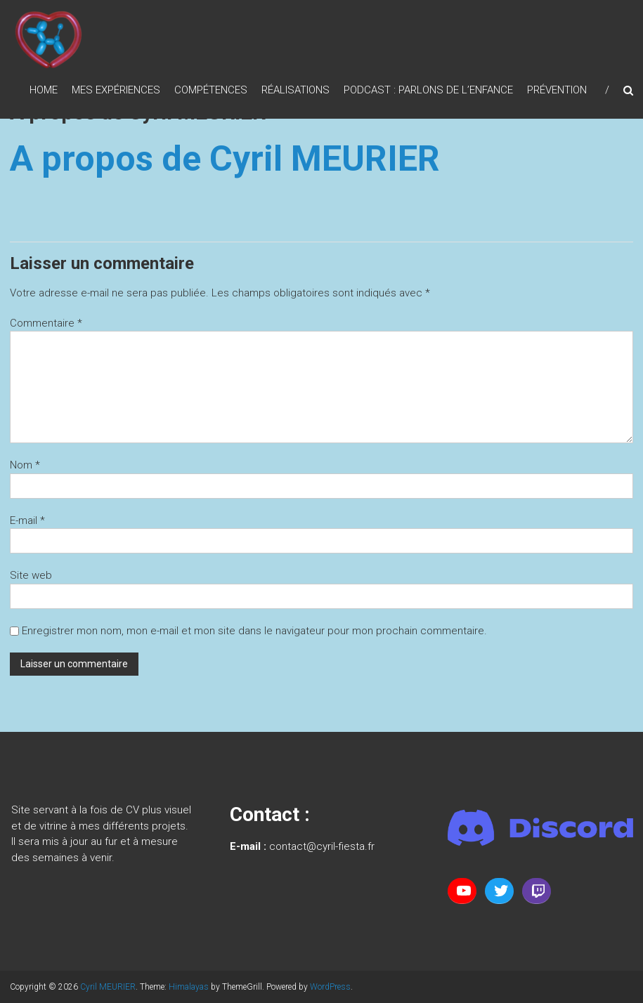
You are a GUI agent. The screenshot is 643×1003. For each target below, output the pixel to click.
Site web (31, 575)
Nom (25, 465)
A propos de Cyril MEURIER (225, 158)
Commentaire (46, 323)
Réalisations (295, 90)
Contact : (270, 814)
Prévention (557, 90)
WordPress (330, 987)
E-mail (27, 520)
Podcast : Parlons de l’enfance (428, 90)
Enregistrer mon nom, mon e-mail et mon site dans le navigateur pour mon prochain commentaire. (254, 630)
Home (44, 90)
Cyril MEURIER (108, 987)
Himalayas (189, 987)
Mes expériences (116, 90)
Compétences (210, 90)
